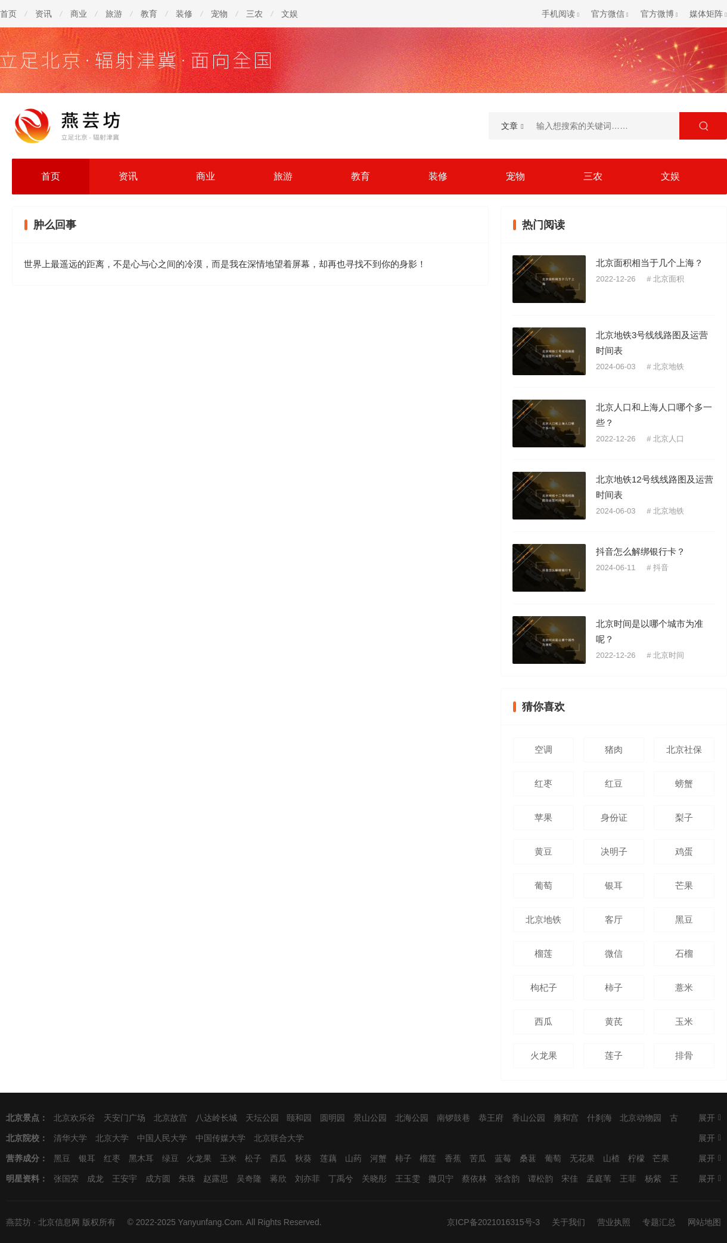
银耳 (614, 885)
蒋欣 (278, 1178)
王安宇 (124, 1178)
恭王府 (491, 1118)
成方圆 (157, 1178)
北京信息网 (59, 1222)
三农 (254, 13)
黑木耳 (141, 1158)
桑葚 (528, 1158)
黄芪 (614, 1021)
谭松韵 (540, 1178)
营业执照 (613, 1222)
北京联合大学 (279, 1138)
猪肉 (614, 749)
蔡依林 (474, 1178)
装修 (184, 13)
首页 (8, 13)
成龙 (95, 1178)
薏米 (684, 987)
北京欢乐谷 (74, 1118)
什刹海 (599, 1118)
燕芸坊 (18, 1222)
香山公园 (528, 1118)
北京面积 (668, 278)
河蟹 (378, 1158)
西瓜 (543, 1021)
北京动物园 (640, 1118)
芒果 (684, 885)
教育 (149, 13)
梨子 (684, 817)
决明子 (614, 851)
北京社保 (684, 749)
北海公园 (411, 1118)
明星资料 (22, 1178)
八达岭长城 (216, 1118)
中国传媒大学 (220, 1138)
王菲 (628, 1178)
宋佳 (569, 1178)
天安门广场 (124, 1118)
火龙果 (543, 1055)
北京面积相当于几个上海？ (649, 263)
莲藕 (328, 1158)
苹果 (543, 817)
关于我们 (568, 1222)
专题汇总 (659, 1222)
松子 (253, 1158)
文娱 (289, 13)
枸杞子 (543, 987)
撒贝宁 (440, 1178)
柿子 (614, 987)
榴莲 (543, 953)
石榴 (684, 953)
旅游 (113, 13)
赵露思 (215, 1178)
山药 (353, 1158)
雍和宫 (566, 1118)
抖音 (661, 567)
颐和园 (299, 1118)
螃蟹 (684, 783)
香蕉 (453, 1158)
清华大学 (70, 1138)
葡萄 (543, 885)
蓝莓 (503, 1158)
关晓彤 (374, 1178)
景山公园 (370, 1118)
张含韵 (507, 1178)
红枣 (543, 783)
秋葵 (303, 1158)
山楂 (611, 1158)
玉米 (684, 1021)
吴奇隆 (249, 1178)
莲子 (614, 1055)
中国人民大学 (162, 1138)
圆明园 (332, 1118)
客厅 (614, 919)
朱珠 (187, 1178)
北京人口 (668, 438)
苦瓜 (478, 1158)
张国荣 (66, 1178)
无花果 (582, 1158)
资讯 (43, 13)
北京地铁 (668, 366)
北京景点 (22, 1118)
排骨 (684, 1055)
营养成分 (22, 1158)
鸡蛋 (684, 851)
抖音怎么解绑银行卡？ (640, 551)
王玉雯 (407, 1178)
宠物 (219, 13)
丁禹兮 (340, 1178)
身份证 (614, 817)
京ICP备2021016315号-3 (493, 1222)
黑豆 (684, 919)
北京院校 (22, 1138)
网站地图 (704, 1222)
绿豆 (170, 1158)
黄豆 (543, 851)
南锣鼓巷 (453, 1118)
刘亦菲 (307, 1178)
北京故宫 (170, 1118)
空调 (543, 749)
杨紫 (653, 1178)
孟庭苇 (598, 1178)
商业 (78, 13)
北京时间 (668, 655)
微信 (614, 953)
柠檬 (636, 1158)
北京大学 (112, 1138)
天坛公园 (262, 1118)
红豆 (614, 783)
